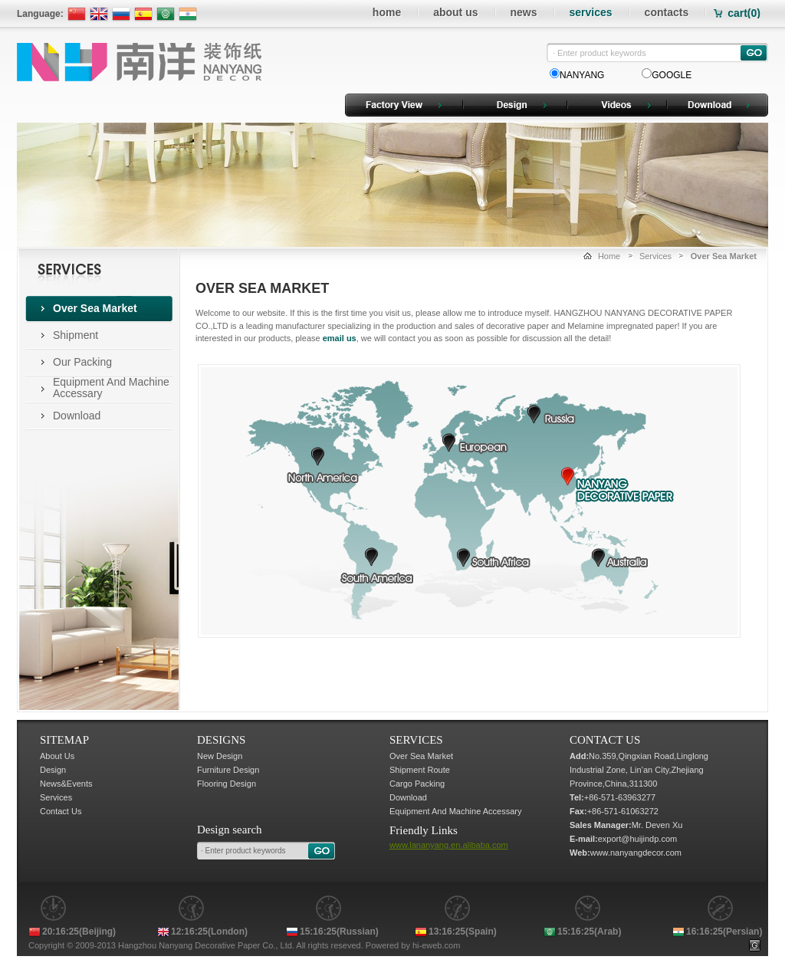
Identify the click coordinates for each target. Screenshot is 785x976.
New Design (219, 756)
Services (655, 256)
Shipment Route (419, 769)
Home (609, 256)
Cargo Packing (417, 783)
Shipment (75, 335)
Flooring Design (226, 783)
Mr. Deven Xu (657, 825)
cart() (744, 13)
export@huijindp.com (638, 838)
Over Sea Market (95, 308)
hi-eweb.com (436, 945)
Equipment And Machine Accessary (111, 387)
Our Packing (82, 362)
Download (76, 415)
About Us (57, 756)
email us (339, 338)
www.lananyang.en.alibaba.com (448, 844)
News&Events (66, 783)
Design (53, 769)
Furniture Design (228, 769)
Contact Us (60, 811)
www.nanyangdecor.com (636, 852)
